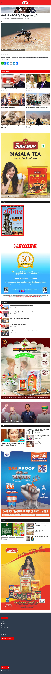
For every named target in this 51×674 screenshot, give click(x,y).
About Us (3, 623)
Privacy (2, 625)
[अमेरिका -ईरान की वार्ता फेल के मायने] (13, 99)
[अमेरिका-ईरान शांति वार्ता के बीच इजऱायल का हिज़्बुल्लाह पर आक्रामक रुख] (13, 118)
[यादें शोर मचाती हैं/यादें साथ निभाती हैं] (30, 538)
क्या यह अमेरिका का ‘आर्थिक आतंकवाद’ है (9, 88)
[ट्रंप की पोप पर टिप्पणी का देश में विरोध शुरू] (38, 81)
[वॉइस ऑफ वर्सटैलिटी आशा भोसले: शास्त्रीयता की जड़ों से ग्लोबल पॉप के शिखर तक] (13, 435)
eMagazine (3, 629)
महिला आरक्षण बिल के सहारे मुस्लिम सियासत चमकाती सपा (20, 318)
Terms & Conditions (5, 627)
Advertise (3, 632)
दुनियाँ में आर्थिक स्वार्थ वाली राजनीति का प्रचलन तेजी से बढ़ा (37, 126)
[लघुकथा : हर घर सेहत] (30, 532)
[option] (25, 412)
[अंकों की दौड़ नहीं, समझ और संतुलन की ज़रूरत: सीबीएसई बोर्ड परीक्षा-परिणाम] (5, 333)
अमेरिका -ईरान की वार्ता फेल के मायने (8, 107)
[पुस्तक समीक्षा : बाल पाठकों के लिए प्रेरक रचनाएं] (13, 529)
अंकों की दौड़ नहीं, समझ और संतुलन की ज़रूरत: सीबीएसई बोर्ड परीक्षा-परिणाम (24, 330)
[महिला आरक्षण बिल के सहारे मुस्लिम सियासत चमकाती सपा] (5, 320)
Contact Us (3, 634)
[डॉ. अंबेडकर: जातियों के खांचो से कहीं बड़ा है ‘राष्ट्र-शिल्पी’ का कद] (30, 437)
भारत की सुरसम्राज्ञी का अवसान (41, 441)
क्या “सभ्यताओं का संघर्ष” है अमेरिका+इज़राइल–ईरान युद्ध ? (37, 107)
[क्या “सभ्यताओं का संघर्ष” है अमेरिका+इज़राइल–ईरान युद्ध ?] (38, 99)
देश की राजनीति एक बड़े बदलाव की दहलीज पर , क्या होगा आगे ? (22, 312)
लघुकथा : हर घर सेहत (39, 530)
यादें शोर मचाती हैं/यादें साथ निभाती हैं (42, 536)
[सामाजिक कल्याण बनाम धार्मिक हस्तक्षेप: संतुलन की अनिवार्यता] (5, 307)
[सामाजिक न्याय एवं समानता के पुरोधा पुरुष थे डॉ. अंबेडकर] (30, 431)
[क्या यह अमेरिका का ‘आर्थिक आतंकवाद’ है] (13, 81)
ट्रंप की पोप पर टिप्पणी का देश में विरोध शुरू (34, 88)
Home (2, 621)
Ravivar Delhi (4, 21)
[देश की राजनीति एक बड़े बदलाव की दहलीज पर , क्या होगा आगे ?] (5, 314)
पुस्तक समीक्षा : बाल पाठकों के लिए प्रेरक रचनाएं (12, 538)
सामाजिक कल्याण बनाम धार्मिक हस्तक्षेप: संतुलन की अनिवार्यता (21, 305)
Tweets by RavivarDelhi (6, 670)
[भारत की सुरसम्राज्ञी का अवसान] (30, 444)
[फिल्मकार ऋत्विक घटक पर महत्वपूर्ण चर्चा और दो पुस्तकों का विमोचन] (30, 526)
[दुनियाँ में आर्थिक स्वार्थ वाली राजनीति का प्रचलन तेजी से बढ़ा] (38, 118)
